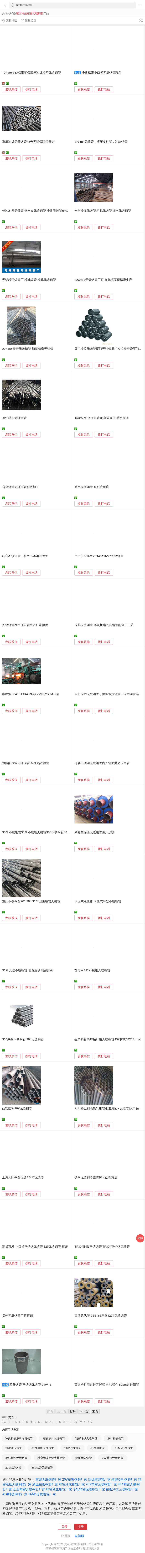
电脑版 (79, 1536)
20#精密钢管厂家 (74, 1479)
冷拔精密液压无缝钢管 (19, 1438)
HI (31, 1422)
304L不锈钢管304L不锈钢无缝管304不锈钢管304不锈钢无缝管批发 (47, 832)
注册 (81, 1527)
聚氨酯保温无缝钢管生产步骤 (94, 832)
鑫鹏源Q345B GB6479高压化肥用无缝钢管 (30, 694)
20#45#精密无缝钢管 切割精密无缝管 (27, 349)
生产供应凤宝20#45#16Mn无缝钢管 (98, 556)
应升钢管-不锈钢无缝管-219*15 (30, 1384)
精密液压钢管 (13, 1448)
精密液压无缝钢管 (54, 1438)
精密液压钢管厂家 (59, 1489)
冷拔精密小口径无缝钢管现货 (102, 72)
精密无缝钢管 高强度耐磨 (91, 487)
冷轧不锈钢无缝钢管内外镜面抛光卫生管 (102, 763)
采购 (140, 1238)
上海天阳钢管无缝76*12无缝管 (23, 1177)
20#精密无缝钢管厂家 (101, 1484)
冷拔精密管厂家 (99, 1479)
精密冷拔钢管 (72, 1448)
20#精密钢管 (13, 1467)
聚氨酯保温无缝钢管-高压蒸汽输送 (25, 763)
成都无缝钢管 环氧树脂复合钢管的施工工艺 (104, 625)
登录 (64, 1527)
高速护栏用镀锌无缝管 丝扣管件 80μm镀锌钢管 (106, 1384)
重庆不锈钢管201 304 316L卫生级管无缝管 (31, 901)
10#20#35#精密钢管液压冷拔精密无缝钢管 (31, 72)
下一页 (83, 1411)
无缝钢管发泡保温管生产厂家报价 (25, 625)
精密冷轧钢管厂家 (124, 1479)
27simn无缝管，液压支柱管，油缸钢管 (100, 142)
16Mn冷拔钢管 (124, 1448)
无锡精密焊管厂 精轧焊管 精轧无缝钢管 (29, 280)
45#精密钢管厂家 (14, 1494)
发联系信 (11, 89)
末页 (95, 1411)
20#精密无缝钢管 (112, 1457)
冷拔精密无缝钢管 (43, 1448)
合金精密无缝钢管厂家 (29, 1489)
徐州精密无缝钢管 (14, 418)
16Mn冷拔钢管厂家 (42, 1494)
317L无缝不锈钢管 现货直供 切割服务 (27, 970)
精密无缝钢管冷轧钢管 (51, 1457)
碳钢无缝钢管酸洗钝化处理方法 (95, 1177)
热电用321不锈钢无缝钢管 (92, 970)
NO (51, 1422)
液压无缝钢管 (83, 1457)
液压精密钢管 (115, 1438)
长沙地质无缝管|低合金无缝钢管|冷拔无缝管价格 (35, 211)
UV (75, 1422)
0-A (4, 1422)
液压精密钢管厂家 (45, 1484)
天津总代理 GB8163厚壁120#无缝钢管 (100, 1315)
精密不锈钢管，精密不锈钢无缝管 (25, 556)
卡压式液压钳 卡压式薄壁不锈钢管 (97, 901)
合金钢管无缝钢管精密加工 (20, 487)
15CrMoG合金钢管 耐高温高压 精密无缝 (101, 418)
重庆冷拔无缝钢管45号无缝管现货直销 (28, 142)
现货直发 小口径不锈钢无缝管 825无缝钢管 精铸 (35, 1246)
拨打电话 (31, 89)
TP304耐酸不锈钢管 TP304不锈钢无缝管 (102, 1246)
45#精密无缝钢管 (42, 1467)
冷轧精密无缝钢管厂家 (89, 1489)
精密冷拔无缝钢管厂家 (122, 1489)
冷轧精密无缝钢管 (16, 1457)
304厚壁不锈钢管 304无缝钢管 (23, 1039)
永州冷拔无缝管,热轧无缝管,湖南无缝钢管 (102, 211)
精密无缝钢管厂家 (48, 1479)
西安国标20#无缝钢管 (17, 1108)
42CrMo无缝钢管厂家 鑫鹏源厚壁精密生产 (103, 280)
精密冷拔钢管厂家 (72, 1484)
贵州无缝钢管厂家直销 (17, 1315)
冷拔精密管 (98, 1448)
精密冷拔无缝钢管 (86, 1438)
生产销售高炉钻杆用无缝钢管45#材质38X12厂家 (107, 1039)
